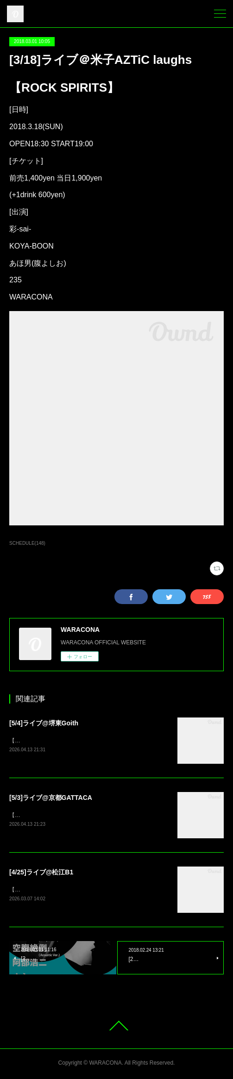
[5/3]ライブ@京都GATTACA (50, 798)
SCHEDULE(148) (27, 543)
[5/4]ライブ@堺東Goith (43, 723)
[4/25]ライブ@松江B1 (41, 873)
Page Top (116, 1028)
